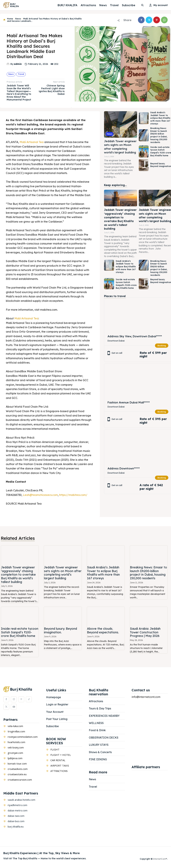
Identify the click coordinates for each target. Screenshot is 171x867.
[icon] (4, 20)
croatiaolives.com (18, 769)
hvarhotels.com (16, 742)
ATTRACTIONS (59, 771)
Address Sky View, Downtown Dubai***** (135, 336)
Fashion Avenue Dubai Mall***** (129, 402)
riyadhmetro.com (17, 805)
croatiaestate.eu (17, 774)
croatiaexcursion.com (20, 779)
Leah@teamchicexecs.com (40, 495)
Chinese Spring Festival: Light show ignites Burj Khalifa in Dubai (52, 89)
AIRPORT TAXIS (59, 765)
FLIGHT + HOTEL (60, 754)
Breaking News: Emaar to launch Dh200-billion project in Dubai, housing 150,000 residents (158, 135)
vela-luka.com (15, 726)
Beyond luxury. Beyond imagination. (60, 630)
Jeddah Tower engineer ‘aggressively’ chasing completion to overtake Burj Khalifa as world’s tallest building (120, 219)
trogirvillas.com (16, 731)
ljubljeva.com (15, 758)
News (18, 18)
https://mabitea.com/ (73, 495)
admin (18, 64)
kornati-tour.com (17, 763)
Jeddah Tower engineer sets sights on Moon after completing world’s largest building (62, 572)
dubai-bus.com (16, 821)
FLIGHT (54, 749)
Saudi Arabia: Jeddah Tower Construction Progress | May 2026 (145, 632)
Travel (21, 74)
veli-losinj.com (16, 747)
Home (10, 18)
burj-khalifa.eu (16, 826)
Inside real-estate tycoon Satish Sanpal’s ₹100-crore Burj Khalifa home (126, 283)
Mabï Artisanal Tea (32, 142)
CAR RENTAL (57, 760)
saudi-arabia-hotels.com (21, 799)
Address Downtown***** (124, 468)
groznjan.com (15, 752)
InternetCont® (159, 859)
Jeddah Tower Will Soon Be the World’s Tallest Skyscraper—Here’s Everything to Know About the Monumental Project (19, 92)
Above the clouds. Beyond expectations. (103, 630)
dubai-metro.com (17, 810)
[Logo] (12, 5)
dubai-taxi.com (16, 815)
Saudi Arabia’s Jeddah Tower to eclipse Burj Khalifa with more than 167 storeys (160, 118)
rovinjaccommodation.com (23, 736)
